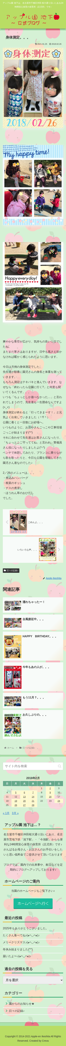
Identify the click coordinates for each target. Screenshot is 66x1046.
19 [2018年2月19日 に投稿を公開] (16, 801)
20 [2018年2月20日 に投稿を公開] (24, 801)
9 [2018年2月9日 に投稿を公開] (50, 792)
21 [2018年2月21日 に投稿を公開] (33, 801)
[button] (59, 766)
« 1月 (6, 813)
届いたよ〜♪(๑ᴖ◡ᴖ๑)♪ (17, 956)
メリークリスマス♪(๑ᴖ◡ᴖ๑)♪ (21, 942)
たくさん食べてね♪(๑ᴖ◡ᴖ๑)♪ (21, 935)
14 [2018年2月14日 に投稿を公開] (33, 796)
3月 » (15, 813)
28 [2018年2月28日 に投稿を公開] (33, 805)
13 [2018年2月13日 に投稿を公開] (24, 796)
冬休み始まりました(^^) (18, 949)
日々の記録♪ (11, 570)
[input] (33, 766)
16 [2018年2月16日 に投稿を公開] (50, 796)
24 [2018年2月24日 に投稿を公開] (59, 801)
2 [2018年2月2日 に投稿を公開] (50, 788)
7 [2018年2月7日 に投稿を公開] (33, 792)
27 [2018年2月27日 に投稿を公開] (24, 805)
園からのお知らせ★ (21, 1003)
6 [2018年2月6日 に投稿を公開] (24, 792)
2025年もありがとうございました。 (26, 928)
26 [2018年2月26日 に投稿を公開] (16, 805)
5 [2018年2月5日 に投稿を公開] (15, 792)
